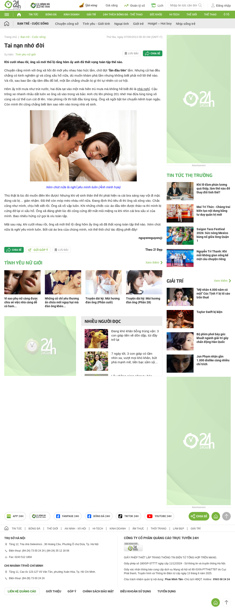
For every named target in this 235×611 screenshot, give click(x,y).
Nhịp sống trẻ (185, 23)
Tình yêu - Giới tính (96, 23)
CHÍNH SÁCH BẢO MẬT (98, 591)
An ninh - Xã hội (75, 528)
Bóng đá (51, 14)
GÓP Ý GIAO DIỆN (12, 605)
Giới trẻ (138, 23)
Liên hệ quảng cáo (22, 591)
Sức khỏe (156, 14)
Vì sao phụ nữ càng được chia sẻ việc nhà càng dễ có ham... (21, 302)
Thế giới (192, 14)
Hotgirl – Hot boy (160, 23)
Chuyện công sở (66, 23)
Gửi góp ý (38, 250)
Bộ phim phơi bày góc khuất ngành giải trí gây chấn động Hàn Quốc (212, 338)
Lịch (157, 5)
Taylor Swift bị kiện (209, 312)
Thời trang (158, 528)
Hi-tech (174, 14)
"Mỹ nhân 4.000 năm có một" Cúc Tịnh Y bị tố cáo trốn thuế (213, 293)
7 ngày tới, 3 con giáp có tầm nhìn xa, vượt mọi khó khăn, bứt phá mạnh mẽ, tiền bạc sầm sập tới (134, 358)
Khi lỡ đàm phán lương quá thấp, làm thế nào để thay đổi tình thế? (213, 188)
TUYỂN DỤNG (166, 591)
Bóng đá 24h (98, 516)
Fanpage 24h (67, 516)
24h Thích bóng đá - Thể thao (122, 14)
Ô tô (226, 14)
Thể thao (210, 14)
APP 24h (15, 516)
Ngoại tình (121, 23)
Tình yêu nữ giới (25, 54)
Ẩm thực (138, 528)
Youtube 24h (159, 516)
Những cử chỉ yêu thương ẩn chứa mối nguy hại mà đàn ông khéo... (62, 302)
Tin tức (33, 14)
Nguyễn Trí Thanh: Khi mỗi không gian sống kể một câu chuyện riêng (212, 255)
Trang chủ (10, 37)
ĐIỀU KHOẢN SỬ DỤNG (135, 591)
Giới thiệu (53, 591)
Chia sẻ (155, 53)
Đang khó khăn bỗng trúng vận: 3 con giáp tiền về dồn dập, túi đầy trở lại (135, 335)
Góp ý (72, 591)
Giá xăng (112, 5)
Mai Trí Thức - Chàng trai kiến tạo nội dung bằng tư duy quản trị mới (213, 210)
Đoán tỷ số (134, 5)
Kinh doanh (71, 14)
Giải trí (91, 14)
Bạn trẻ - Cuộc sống (33, 23)
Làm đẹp (178, 528)
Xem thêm (152, 262)
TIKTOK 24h (128, 516)
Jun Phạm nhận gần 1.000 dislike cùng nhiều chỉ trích (213, 360)
